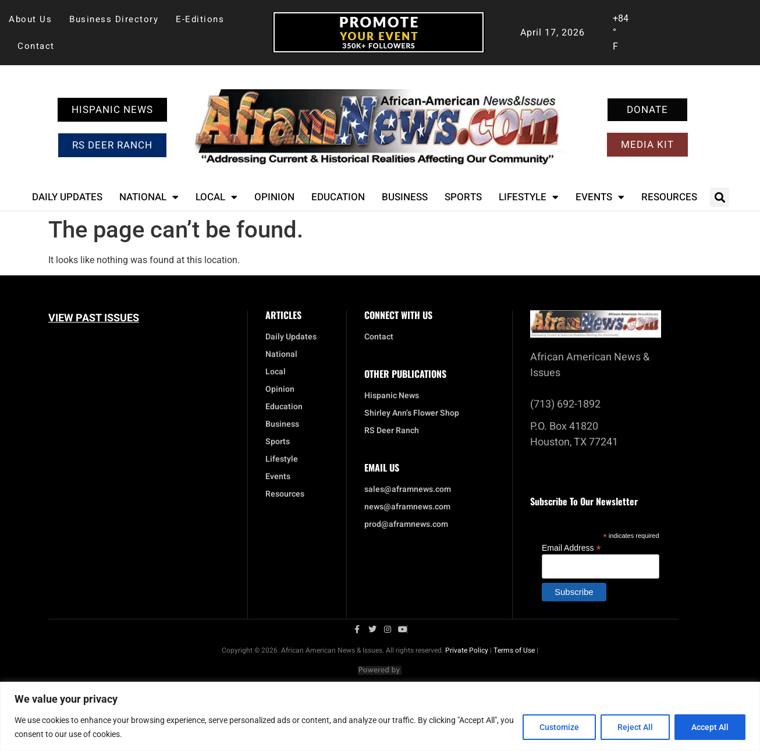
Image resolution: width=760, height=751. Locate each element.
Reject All (635, 727)
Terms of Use (514, 650)
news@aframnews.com (407, 507)
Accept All (710, 727)
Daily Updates (67, 197)
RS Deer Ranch (391, 431)
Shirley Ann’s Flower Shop (411, 413)
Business (405, 197)
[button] (719, 197)
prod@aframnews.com (406, 524)
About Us (30, 19)
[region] (380, 716)
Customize (559, 727)
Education (338, 197)
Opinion (274, 197)
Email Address (571, 547)
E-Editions (200, 19)
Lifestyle (529, 197)
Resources (669, 197)
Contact (36, 46)
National (149, 197)
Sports (463, 197)
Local (216, 197)
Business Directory (113, 19)
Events (600, 197)
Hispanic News (391, 396)
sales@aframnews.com (407, 489)
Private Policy (466, 650)
